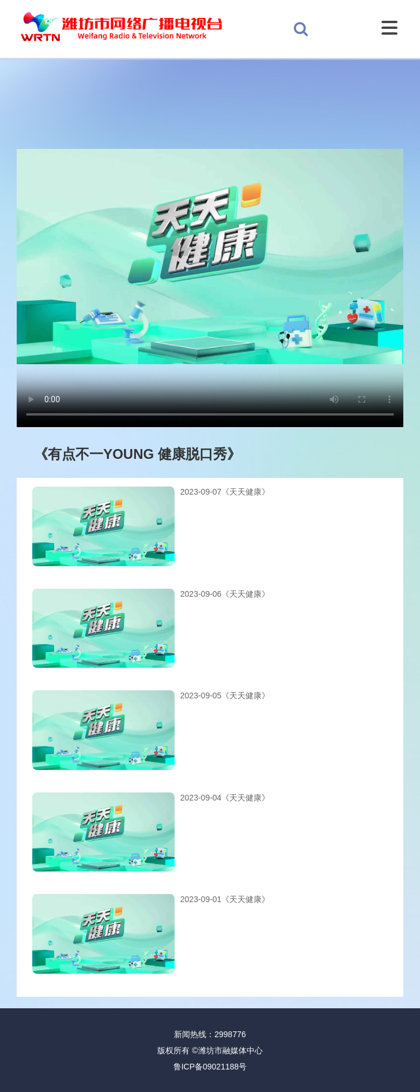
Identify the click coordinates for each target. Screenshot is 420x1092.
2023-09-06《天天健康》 (225, 594)
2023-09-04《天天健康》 (225, 797)
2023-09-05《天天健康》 (225, 695)
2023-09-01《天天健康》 (225, 899)
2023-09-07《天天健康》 (225, 491)
